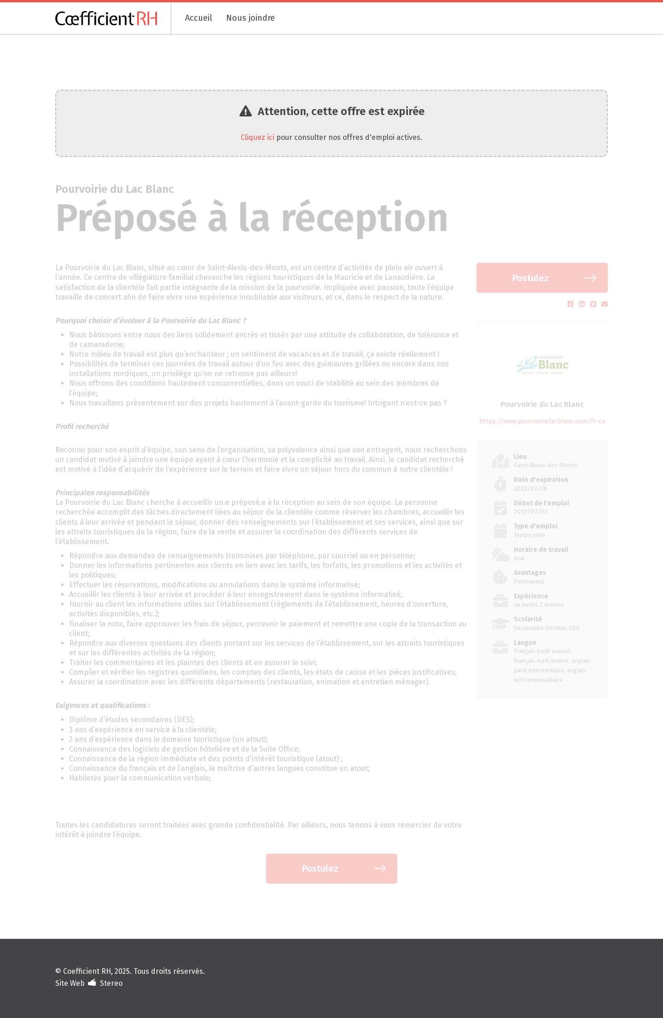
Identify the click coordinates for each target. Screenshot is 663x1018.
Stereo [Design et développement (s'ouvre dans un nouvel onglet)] (111, 983)
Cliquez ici (257, 137)
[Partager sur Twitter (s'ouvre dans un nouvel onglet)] (594, 304)
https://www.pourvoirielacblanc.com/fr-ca (542, 421)
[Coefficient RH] (113, 18)
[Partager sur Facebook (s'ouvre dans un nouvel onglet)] (572, 304)
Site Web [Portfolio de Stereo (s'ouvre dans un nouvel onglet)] (70, 983)
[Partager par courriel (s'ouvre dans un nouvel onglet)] (604, 304)
